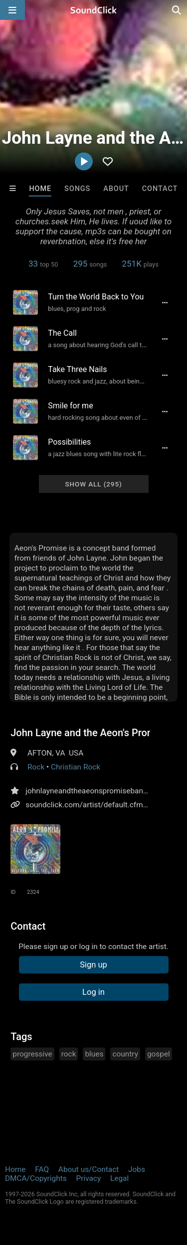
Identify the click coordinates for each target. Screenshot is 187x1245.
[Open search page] (177, 10)
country (125, 1054)
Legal (119, 1178)
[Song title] (98, 296)
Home (40, 189)
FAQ (42, 1169)
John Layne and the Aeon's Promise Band (80, 733)
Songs (77, 189)
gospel (158, 1054)
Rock (35, 767)
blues (94, 1054)
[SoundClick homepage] (93, 9)
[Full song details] (165, 302)
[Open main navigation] (12, 10)
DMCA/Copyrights (36, 1178)
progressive (32, 1054)
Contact (160, 189)
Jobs (136, 1169)
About (116, 189)
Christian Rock (75, 767)
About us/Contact (88, 1169)
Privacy (88, 1178)
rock (68, 1054)
